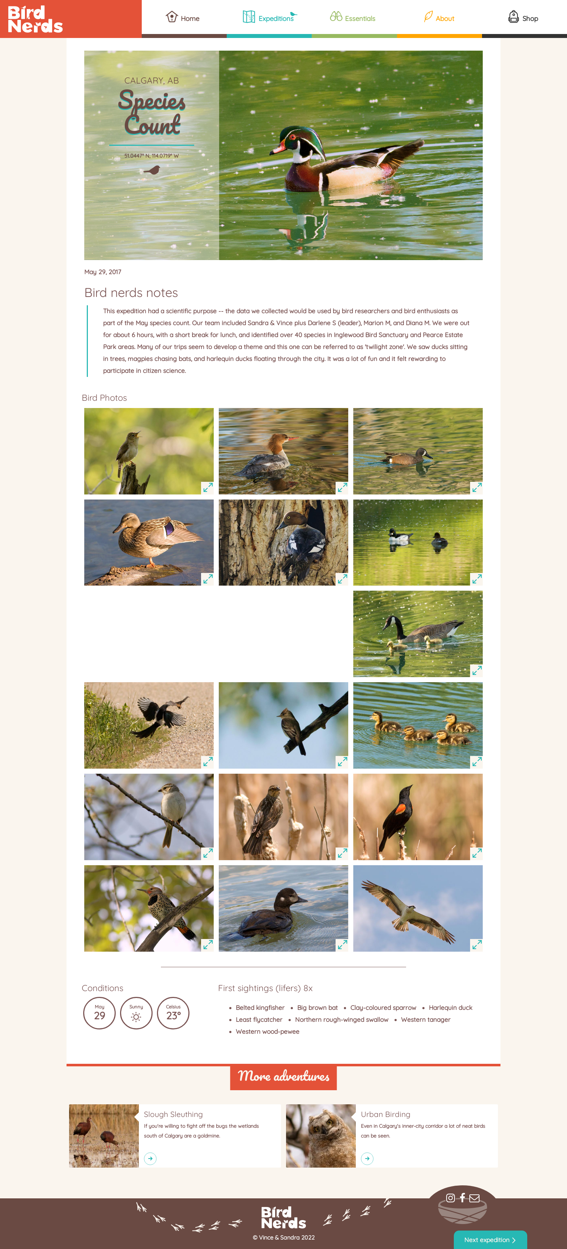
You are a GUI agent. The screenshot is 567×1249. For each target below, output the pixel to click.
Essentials (360, 18)
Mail (474, 1198)
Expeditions (276, 18)
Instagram (451, 1198)
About (445, 18)
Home (190, 18)
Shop (530, 18)
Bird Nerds (71, 19)
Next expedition (487, 1240)
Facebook (462, 1198)
